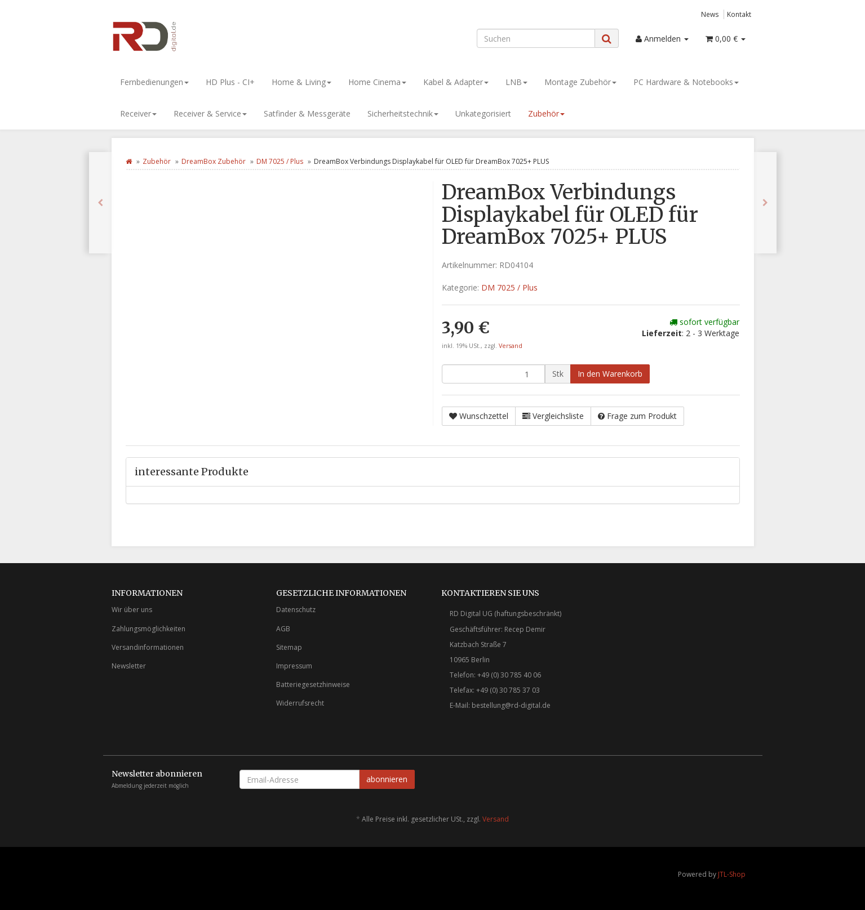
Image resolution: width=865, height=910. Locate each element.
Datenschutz (296, 609)
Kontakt (739, 14)
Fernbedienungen (154, 82)
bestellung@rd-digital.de (511, 705)
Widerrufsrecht (300, 703)
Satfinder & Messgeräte (307, 113)
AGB (283, 629)
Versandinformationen (148, 647)
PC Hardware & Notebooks (686, 82)
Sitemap (289, 647)
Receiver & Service (210, 113)
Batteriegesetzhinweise (313, 684)
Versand (510, 346)
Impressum (294, 666)
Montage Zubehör (580, 82)
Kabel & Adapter (456, 82)
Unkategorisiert (483, 113)
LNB (516, 82)
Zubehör (546, 113)
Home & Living (301, 82)
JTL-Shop (732, 874)
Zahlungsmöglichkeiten (148, 629)
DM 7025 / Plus (279, 161)
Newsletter (129, 666)
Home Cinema (377, 82)
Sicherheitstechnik (402, 113)
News (710, 14)
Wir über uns (132, 609)
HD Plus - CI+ (230, 82)
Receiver (138, 113)
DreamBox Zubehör (213, 161)
